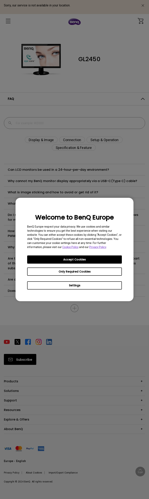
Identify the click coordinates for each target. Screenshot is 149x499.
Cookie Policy (70, 247)
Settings (74, 285)
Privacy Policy (97, 247)
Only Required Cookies (75, 272)
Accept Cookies (74, 259)
